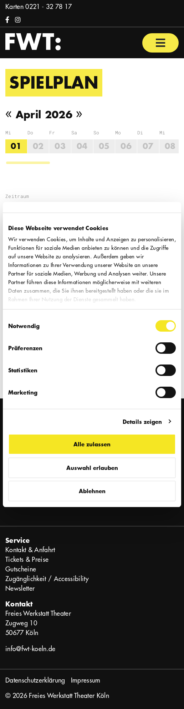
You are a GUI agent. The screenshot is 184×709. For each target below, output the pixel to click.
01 (16, 146)
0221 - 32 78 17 (48, 7)
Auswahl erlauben (92, 467)
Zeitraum (17, 196)
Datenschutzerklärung (35, 680)
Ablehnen (92, 491)
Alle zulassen (92, 444)
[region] (92, 147)
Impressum (86, 680)
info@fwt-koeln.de (30, 649)
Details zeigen (142, 421)
